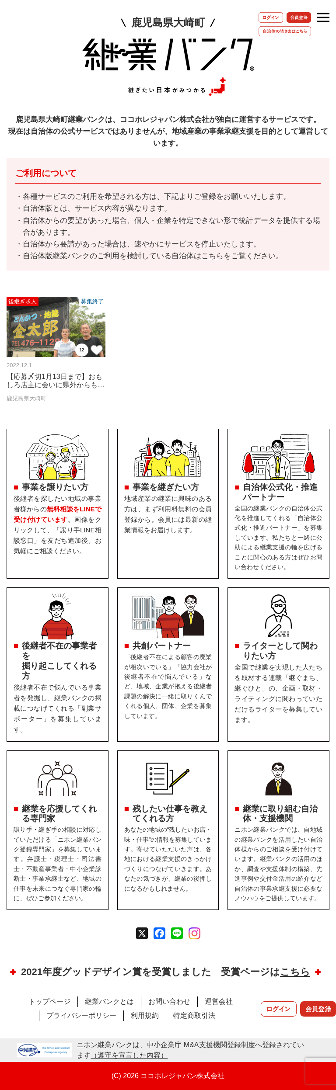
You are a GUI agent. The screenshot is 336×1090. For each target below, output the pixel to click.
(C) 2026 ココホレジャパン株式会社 (168, 1076)
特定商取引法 (194, 1015)
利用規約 (145, 1015)
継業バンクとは (109, 1001)
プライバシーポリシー (81, 1015)
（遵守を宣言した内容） (129, 1055)
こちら (212, 256)
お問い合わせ (169, 1001)
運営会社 (219, 1001)
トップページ (49, 1001)
